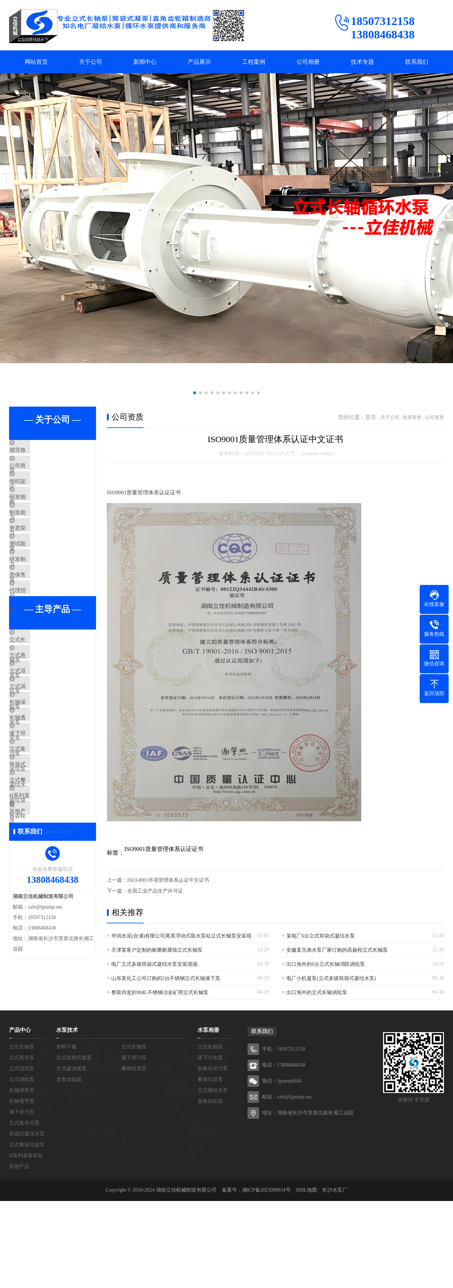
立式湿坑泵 (39, 742)
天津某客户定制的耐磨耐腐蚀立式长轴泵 (157, 950)
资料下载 (66, 1134)
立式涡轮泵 (39, 763)
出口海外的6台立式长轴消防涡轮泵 (325, 965)
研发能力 (37, 516)
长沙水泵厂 (335, 1277)
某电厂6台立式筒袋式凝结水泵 (320, 936)
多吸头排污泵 (213, 1155)
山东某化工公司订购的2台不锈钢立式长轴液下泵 (165, 979)
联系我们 (416, 62)
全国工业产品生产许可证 (155, 891)
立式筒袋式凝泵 (74, 1144)
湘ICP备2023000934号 (266, 1277)
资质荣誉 (37, 558)
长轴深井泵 (39, 785)
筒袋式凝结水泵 (45, 870)
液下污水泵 (210, 1144)
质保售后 (37, 623)
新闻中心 (145, 62)
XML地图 (306, 1277)
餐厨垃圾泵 (134, 1155)
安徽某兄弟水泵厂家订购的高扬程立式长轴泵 (337, 950)
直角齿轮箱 (69, 1166)
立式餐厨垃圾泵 (45, 891)
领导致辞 (37, 451)
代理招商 (37, 644)
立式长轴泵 (39, 699)
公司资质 (434, 418)
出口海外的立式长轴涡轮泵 (316, 993)
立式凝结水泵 (213, 1177)
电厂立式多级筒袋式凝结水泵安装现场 (154, 965)
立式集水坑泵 (42, 849)
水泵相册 (208, 1117)
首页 (370, 418)
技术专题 (362, 62)
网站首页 (36, 62)
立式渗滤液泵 (71, 1155)
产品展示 (199, 62)
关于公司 (90, 62)
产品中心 (20, 1117)
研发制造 (37, 601)
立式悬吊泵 (39, 720)
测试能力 (37, 580)
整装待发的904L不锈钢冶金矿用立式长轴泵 (159, 993)
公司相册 (308, 62)
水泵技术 (67, 1117)
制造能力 (37, 537)
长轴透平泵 (39, 806)
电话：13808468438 (283, 1152)
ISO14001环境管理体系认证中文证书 (168, 881)
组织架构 (37, 494)
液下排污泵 (39, 827)
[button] (194, 393)
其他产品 (37, 934)
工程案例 (253, 62)
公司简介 (37, 473)
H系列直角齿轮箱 (47, 913)
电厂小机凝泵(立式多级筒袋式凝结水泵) (331, 979)
